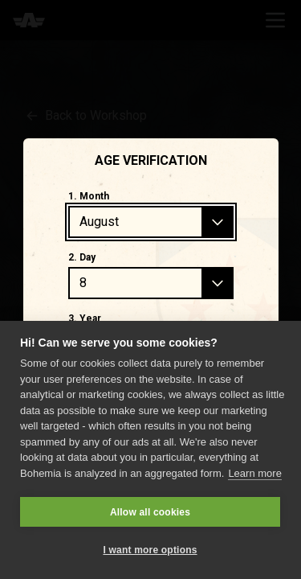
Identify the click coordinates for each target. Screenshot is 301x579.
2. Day (82, 257)
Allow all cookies (150, 512)
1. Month (88, 196)
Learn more (254, 473)
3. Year (84, 318)
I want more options (150, 550)
